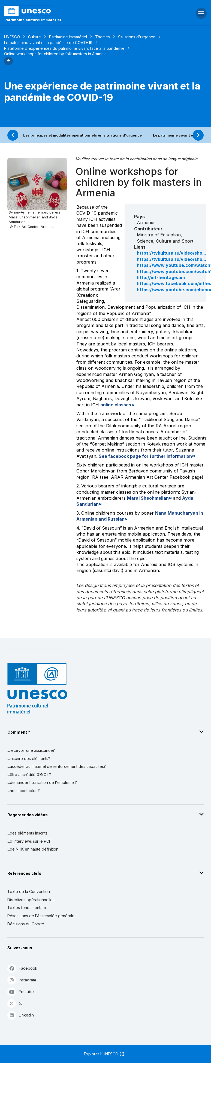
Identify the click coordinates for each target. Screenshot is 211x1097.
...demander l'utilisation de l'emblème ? (42, 782)
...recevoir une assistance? (31, 750)
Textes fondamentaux (27, 907)
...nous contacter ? (23, 790)
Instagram (21, 980)
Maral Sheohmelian (148, 498)
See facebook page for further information (145, 456)
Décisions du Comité (25, 924)
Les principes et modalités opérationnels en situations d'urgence (82, 135)
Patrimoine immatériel (68, 37)
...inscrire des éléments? (28, 758)
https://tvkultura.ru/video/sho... (171, 253)
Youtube (20, 991)
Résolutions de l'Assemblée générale (40, 915)
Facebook (22, 968)
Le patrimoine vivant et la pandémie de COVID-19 (48, 42)
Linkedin (20, 1015)
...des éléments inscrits (27, 833)
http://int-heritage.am (161, 277)
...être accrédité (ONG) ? (29, 774)
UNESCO (12, 37)
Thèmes (102, 37)
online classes (115, 404)
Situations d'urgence (136, 37)
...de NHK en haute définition (32, 849)
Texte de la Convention (28, 891)
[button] (8, 63)
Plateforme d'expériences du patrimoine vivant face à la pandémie (64, 48)
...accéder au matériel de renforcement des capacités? (56, 766)
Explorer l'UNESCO (104, 1054)
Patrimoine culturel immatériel (32, 20)
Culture (34, 37)
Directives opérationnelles (31, 899)
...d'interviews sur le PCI (28, 841)
